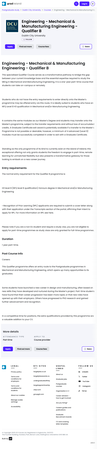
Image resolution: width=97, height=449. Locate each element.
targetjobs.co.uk (39, 372)
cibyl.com (37, 390)
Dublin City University (31, 10)
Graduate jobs (61, 379)
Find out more (25, 46)
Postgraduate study (10, 10)
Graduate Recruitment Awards (63, 416)
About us (59, 374)
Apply (10, 46)
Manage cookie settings (17, 401)
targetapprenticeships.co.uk (41, 385)
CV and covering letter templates (62, 423)
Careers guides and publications (63, 409)
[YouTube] (84, 381)
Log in (84, 4)
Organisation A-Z (62, 391)
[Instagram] (85, 386)
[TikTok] (83, 390)
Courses (47, 10)
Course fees (43, 46)
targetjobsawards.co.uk (41, 376)
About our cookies (18, 395)
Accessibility (15, 407)
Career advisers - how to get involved (63, 397)
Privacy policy (16, 372)
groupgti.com (38, 394)
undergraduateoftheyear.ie (41, 381)
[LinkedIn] (83, 371)
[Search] (76, 4)
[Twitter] (83, 376)
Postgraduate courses (61, 385)
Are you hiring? (61, 403)
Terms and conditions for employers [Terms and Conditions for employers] (16, 379)
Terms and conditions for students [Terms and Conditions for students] (16, 388)
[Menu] (92, 4)
